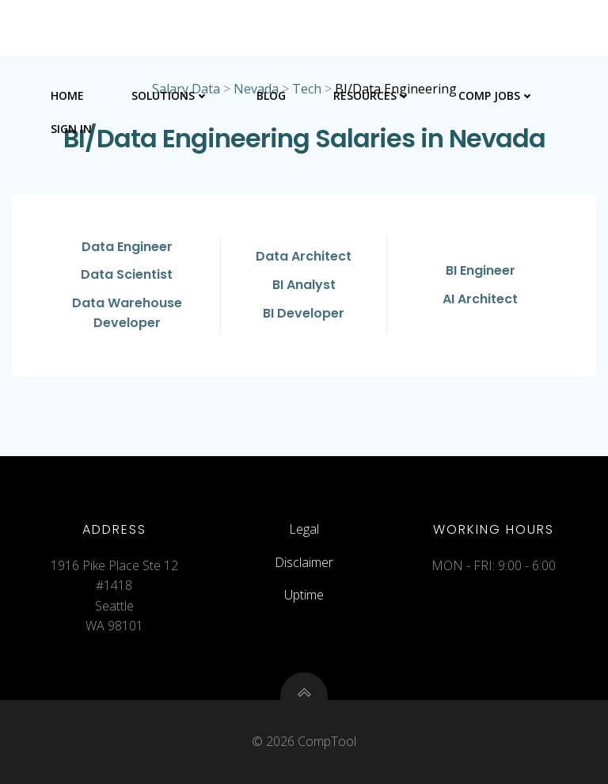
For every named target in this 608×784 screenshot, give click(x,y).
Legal (304, 529)
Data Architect (304, 256)
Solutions (170, 95)
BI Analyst (304, 285)
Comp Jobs (496, 95)
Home (67, 95)
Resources (372, 95)
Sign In (71, 128)
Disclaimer (304, 562)
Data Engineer (127, 247)
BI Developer (303, 313)
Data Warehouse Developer (127, 313)
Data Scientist (127, 274)
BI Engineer (480, 270)
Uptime (304, 594)
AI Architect (480, 299)
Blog (271, 95)
